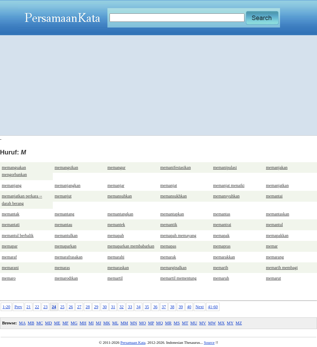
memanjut (63, 196)
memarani (10, 267)
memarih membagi (282, 267)
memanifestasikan (175, 167)
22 (37, 306)
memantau (63, 224)
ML (115, 323)
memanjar (115, 185)
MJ (98, 323)
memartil (115, 278)
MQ (159, 323)
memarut (273, 278)
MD (48, 323)
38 (172, 306)
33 (130, 306)
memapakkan (277, 235)
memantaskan (277, 214)
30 (104, 306)
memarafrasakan (68, 257)
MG (74, 323)
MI (91, 323)
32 (121, 306)
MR (168, 323)
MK (106, 323)
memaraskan (118, 267)
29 (96, 306)
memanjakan (276, 167)
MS (177, 323)
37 (164, 306)
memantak (10, 214)
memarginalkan (173, 267)
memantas (221, 214)
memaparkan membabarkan (130, 246)
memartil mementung (178, 278)
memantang (64, 214)
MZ (239, 323)
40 (189, 306)
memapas (168, 246)
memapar (10, 246)
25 (62, 306)
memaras (62, 267)
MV (202, 323)
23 (45, 306)
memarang (275, 257)
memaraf (9, 257)
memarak (168, 257)
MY (230, 323)
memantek (116, 224)
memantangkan (120, 214)
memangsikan (66, 167)
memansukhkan (173, 196)
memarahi (115, 257)
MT (185, 323)
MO (142, 323)
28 (88, 306)
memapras (221, 246)
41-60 (213, 306)
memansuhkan (119, 196)
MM (124, 323)
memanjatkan (277, 185)
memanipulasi (225, 167)
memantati (11, 224)
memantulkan (66, 235)
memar (272, 246)
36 (155, 306)
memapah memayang (178, 235)
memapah (115, 235)
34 (138, 306)
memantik (168, 224)
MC (39, 323)
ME (57, 323)
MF (65, 323)
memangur (116, 167)
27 (79, 306)
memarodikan (66, 278)
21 (28, 306)
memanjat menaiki (228, 185)
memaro (8, 278)
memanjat (168, 185)
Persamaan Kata (132, 342)
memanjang (11, 185)
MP (151, 323)
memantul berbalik (17, 235)
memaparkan (65, 246)
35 (147, 306)
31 (113, 306)
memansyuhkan (226, 196)
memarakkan (224, 257)
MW (212, 323)
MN (133, 323)
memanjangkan (67, 185)
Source (209, 342)
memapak (221, 235)
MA (22, 323)
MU (193, 323)
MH (83, 323)
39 (181, 306)
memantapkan (172, 214)
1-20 (6, 306)
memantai (274, 196)
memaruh (221, 278)
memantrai (222, 224)
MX (221, 323)
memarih (220, 267)
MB (30, 323)
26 (71, 306)
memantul (274, 224)
